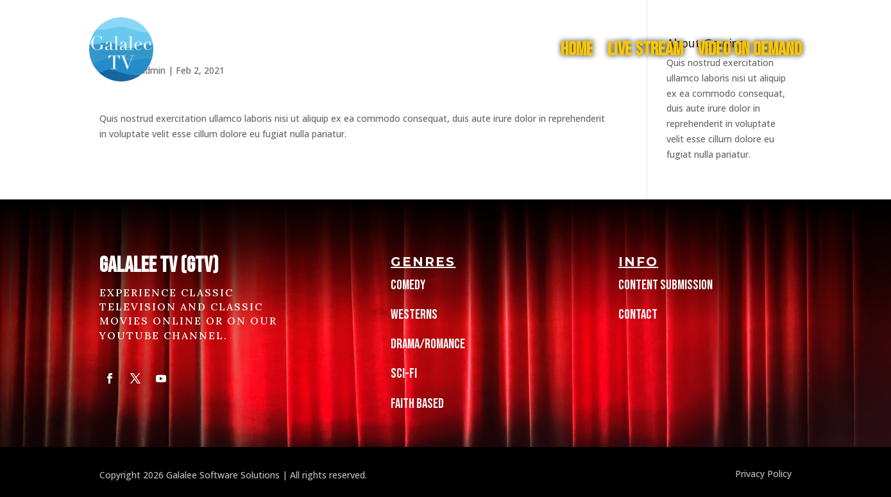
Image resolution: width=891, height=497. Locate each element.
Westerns (414, 315)
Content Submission (665, 285)
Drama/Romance (428, 344)
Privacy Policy (762, 474)
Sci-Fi (404, 374)
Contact (638, 315)
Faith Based (417, 404)
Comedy (408, 285)
